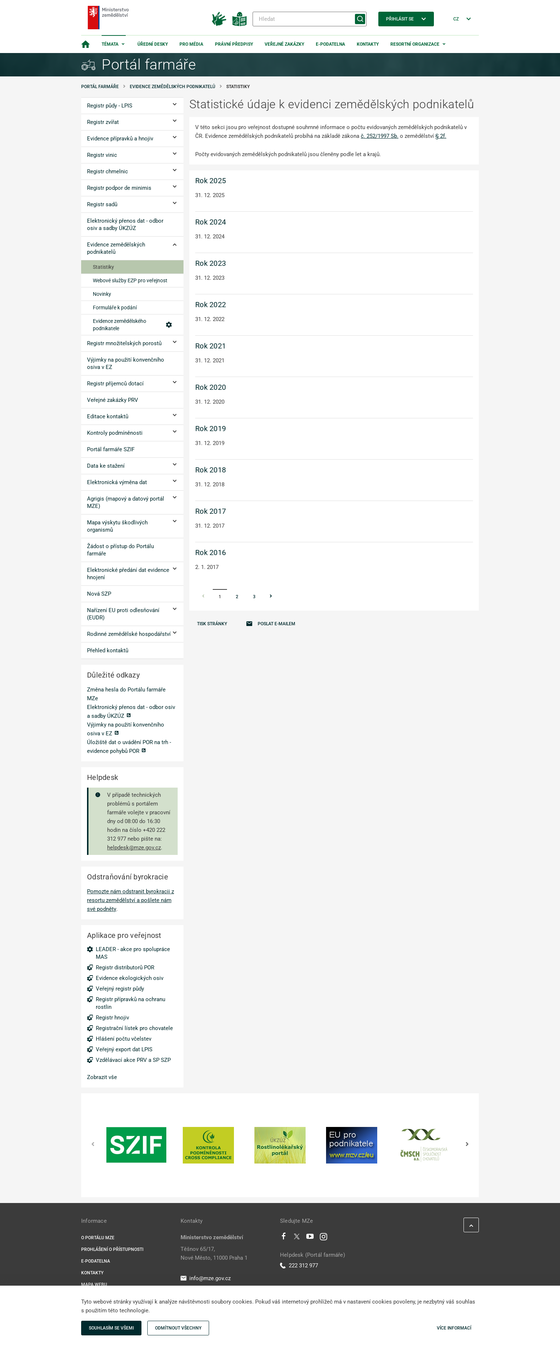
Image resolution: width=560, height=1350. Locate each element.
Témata (110, 44)
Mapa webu (94, 1284)
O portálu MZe (97, 1237)
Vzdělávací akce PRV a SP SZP (133, 1060)
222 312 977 (299, 1265)
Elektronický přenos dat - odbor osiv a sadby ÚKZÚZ (131, 711)
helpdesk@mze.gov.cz (134, 847)
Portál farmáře (100, 86)
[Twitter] (296, 1238)
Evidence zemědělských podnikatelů (172, 86)
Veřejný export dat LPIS (124, 1049)
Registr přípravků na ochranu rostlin (130, 1003)
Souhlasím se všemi (111, 1328)
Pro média (191, 44)
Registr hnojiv (112, 1017)
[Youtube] (310, 1238)
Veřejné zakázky (284, 44)
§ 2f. (440, 136)
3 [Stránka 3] (254, 596)
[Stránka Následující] (270, 596)
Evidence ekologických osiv (129, 978)
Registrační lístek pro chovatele (134, 1028)
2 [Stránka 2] (237, 596)
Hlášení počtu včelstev (123, 1039)
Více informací (454, 1328)
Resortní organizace (414, 44)
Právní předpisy (234, 44)
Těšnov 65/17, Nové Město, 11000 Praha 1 (214, 1253)
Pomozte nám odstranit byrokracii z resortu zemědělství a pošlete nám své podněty (130, 900)
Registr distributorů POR (125, 967)
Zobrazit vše (102, 1077)
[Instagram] (323, 1238)
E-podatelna (330, 44)
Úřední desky (152, 44)
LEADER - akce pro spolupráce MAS (133, 953)
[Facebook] (283, 1238)
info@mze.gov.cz (206, 1278)
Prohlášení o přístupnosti (112, 1249)
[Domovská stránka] (85, 44)
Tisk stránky (212, 623)
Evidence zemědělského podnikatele (132, 324)
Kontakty (368, 44)
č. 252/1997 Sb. (379, 136)
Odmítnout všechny (178, 1328)
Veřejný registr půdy (120, 988)
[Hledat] (310, 19)
